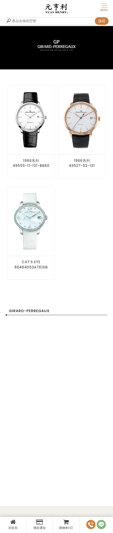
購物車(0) (66, 524)
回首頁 (13, 524)
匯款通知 (40, 524)
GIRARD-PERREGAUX (29, 311)
